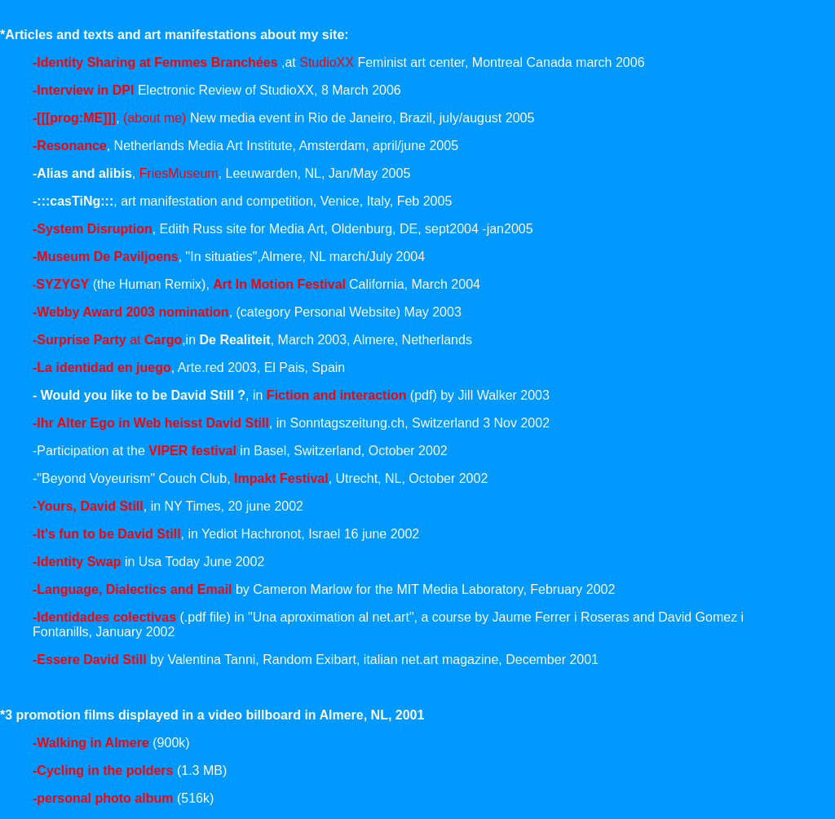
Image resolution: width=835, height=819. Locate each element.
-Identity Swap (77, 562)
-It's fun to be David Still (107, 534)
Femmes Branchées (217, 62)
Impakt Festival (281, 478)
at (156, 340)
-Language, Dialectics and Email (132, 589)
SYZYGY (62, 284)
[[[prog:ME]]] (76, 118)
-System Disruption (92, 229)
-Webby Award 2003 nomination (131, 312)
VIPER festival (192, 451)
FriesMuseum (179, 173)
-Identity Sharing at (93, 62)
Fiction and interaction (337, 395)
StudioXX (328, 62)
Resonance (71, 146)
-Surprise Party (81, 340)
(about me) (154, 118)
